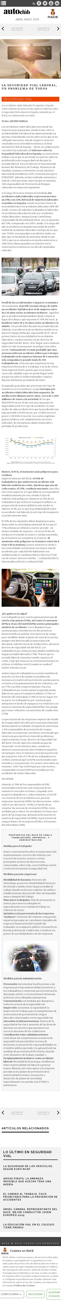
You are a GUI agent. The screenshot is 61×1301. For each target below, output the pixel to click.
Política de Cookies (24, 1285)
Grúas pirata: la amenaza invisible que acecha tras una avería (27, 1181)
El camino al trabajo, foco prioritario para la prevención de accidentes (30, 1197)
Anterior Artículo (17, 29)
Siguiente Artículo (44, 29)
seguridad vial (17, 99)
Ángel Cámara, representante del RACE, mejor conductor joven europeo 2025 (30, 1212)
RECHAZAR (35, 1294)
